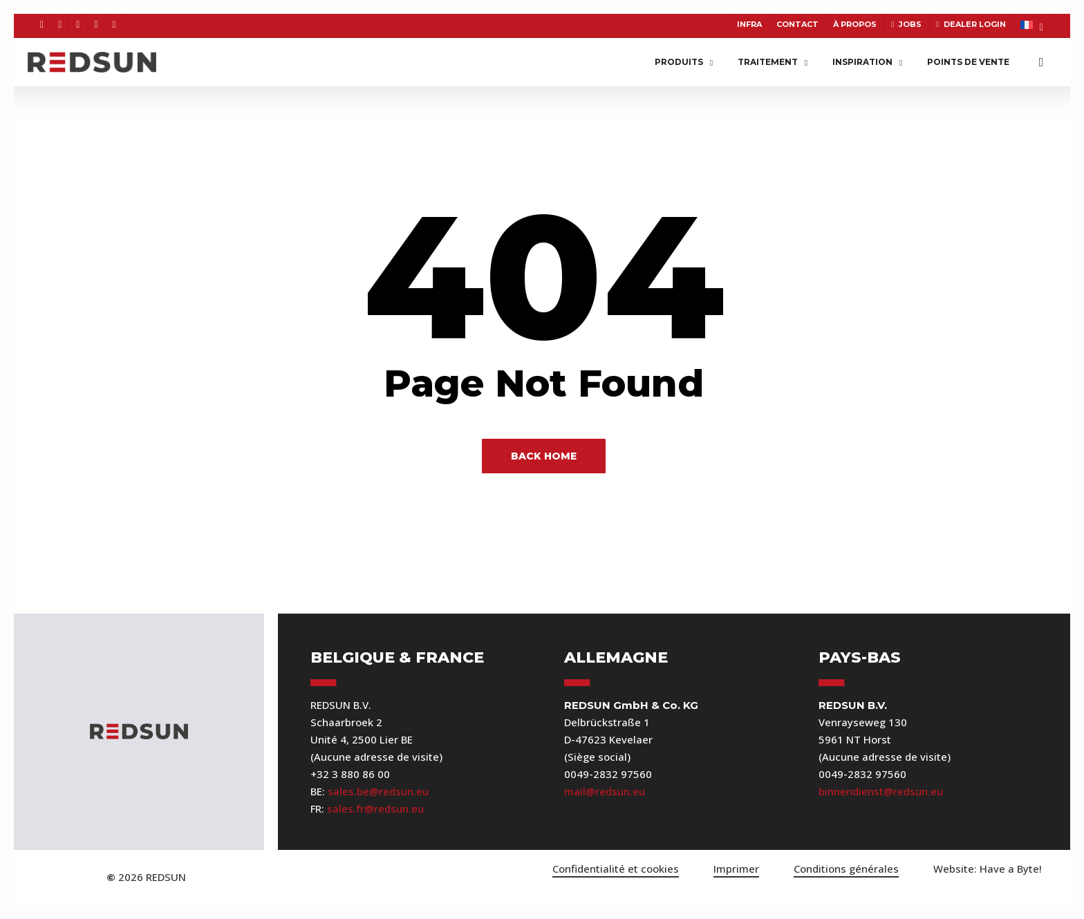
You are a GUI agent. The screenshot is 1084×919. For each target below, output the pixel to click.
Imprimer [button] (736, 868)
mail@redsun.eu (604, 791)
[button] (987, 869)
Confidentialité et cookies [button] (615, 868)
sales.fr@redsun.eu (375, 808)
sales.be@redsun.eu (378, 791)
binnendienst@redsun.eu (881, 791)
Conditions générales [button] (846, 868)
